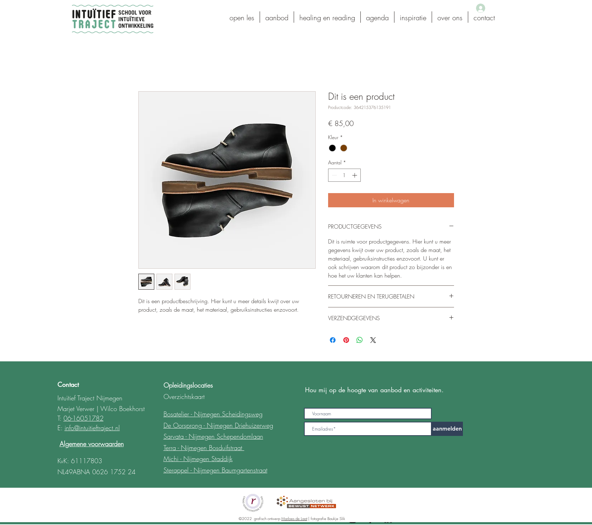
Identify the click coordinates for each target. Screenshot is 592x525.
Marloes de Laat (294, 518)
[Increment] (355, 175)
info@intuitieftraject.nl (92, 427)
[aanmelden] (447, 429)
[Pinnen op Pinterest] (346, 340)
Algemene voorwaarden (92, 443)
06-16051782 (83, 418)
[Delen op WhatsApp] (359, 340)
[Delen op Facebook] (332, 340)
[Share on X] (373, 340)
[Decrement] (333, 175)
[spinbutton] (344, 175)
